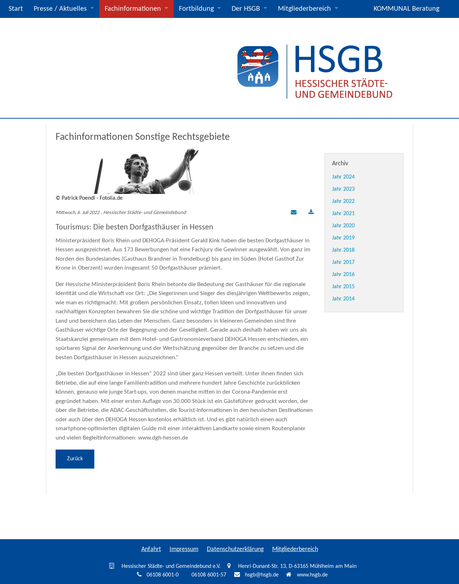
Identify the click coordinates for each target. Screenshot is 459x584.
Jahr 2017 (343, 262)
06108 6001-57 (208, 575)
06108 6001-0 (163, 575)
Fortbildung (196, 9)
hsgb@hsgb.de (262, 575)
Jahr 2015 (343, 287)
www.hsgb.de (312, 575)
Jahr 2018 (343, 250)
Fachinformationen (133, 9)
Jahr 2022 (343, 201)
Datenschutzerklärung (235, 549)
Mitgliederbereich (304, 9)
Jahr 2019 (343, 238)
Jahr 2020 (343, 226)
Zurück (75, 459)
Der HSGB (246, 9)
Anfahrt (151, 549)
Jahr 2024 (343, 177)
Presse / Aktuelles (60, 9)
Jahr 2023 (343, 189)
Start (16, 9)
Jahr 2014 (343, 299)
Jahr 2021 (343, 214)
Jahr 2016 (343, 274)
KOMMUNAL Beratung (406, 9)
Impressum (184, 549)
